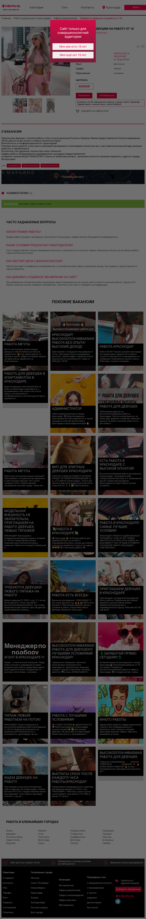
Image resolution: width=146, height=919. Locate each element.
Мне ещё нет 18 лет (73, 55)
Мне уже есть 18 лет (73, 46)
